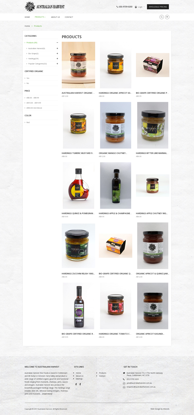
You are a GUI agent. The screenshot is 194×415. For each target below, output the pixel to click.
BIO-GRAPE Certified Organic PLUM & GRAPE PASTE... (162, 93)
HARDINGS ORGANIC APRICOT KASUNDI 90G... (120, 93)
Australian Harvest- (76, 385)
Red (28, 122)
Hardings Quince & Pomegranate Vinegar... (84, 213)
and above (34, 108)
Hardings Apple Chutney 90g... (152, 213)
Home (27, 26)
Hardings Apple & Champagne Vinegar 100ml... (123, 213)
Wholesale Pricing (158, 7)
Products (31, 42)
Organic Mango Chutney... (113, 153)
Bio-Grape (80, 385)
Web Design (155, 409)
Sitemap (79, 379)
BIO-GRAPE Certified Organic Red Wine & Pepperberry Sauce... (93, 333)
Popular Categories (37, 63)
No (27, 83)
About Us (55, 17)
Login (140, 7)
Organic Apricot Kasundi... (150, 333)
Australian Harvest (36, 48)
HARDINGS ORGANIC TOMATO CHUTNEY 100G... (121, 333)
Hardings (33, 58)
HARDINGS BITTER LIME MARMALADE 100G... (156, 153)
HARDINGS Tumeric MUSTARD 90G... (79, 153)
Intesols (166, 409)
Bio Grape (33, 53)
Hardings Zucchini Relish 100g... (78, 273)
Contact (69, 17)
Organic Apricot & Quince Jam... (152, 273)
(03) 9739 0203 (124, 6)
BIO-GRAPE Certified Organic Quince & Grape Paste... (126, 273)
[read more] (47, 394)
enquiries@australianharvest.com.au (141, 387)
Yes (27, 78)
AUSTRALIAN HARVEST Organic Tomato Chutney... (87, 93)
